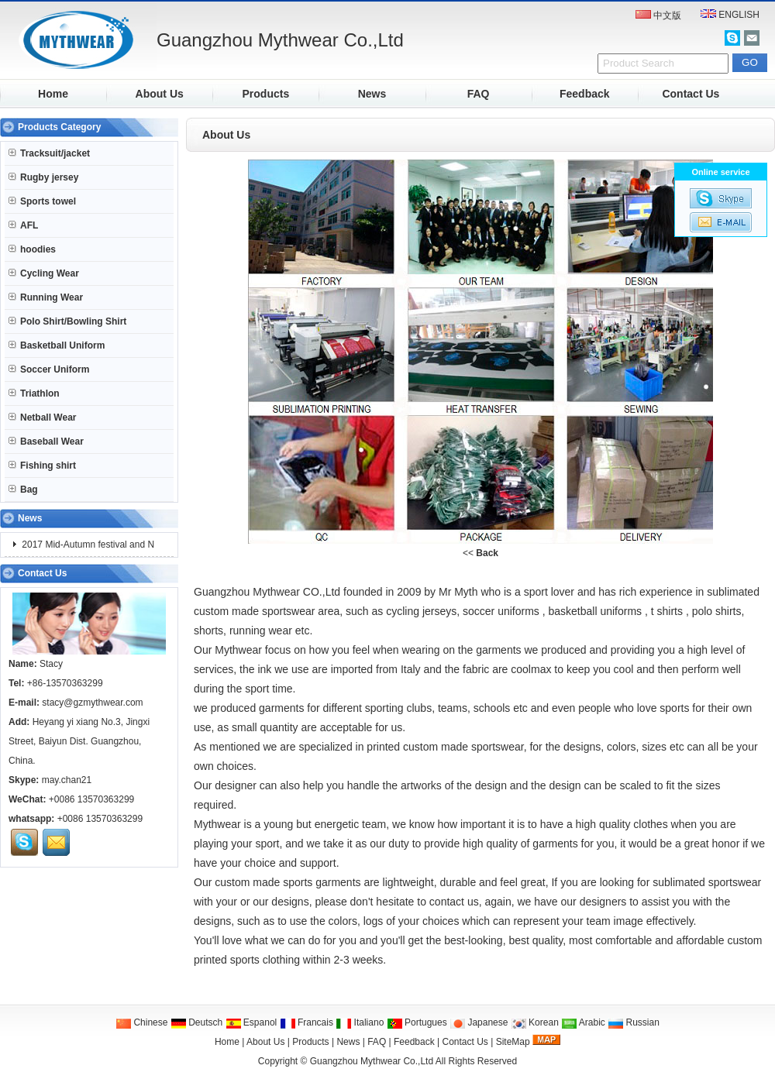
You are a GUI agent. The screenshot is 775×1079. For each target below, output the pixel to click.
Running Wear (46, 297)
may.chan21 (66, 780)
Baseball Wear (46, 441)
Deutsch (196, 1022)
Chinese (141, 1022)
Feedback (585, 94)
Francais (306, 1022)
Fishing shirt (42, 465)
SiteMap (513, 1041)
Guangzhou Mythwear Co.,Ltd (371, 1061)
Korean (535, 1022)
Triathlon (34, 393)
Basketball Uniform (57, 345)
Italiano (360, 1022)
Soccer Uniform (49, 369)
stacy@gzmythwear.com (92, 702)
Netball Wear (42, 417)
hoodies (32, 249)
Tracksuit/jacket (49, 153)
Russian (634, 1022)
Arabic (583, 1022)
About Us (160, 94)
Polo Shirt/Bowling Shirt (67, 321)
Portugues (417, 1022)
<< (480, 553)
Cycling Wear (44, 273)
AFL (23, 225)
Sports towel (42, 201)
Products (266, 94)
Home (53, 94)
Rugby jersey (43, 177)
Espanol (251, 1022)
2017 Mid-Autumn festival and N (86, 544)
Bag (23, 489)
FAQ (478, 94)
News (372, 94)
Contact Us (690, 94)
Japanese (479, 1022)
